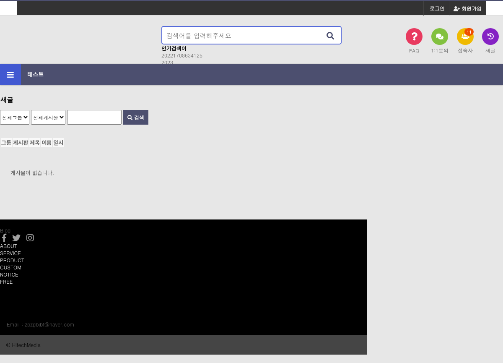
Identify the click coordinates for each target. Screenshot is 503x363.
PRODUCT (12, 260)
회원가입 (468, 8)
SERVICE (10, 252)
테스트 (35, 74)
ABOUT (8, 245)
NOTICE (9, 274)
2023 (167, 62)
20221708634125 (181, 55)
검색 (135, 117)
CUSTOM (10, 267)
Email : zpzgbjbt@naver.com (40, 324)
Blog (5, 230)
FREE (6, 281)
